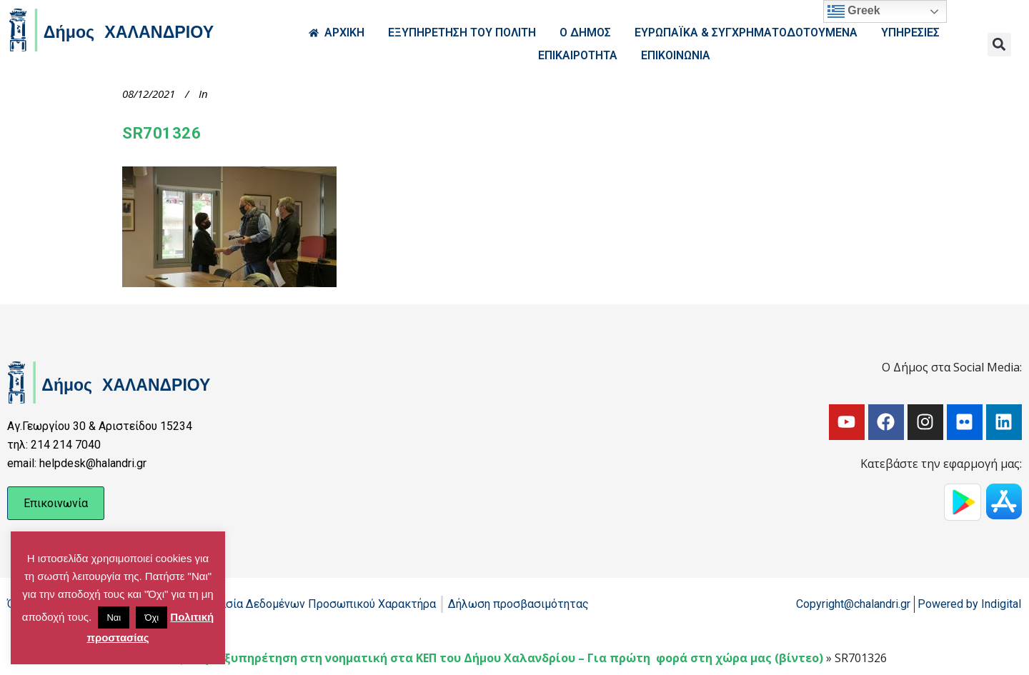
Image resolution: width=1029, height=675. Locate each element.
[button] (999, 44)
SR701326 (161, 133)
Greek (853, 11)
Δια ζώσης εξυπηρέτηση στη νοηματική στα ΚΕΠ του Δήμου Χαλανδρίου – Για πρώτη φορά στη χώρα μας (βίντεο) (488, 658)
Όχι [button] (151, 617)
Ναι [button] (113, 617)
